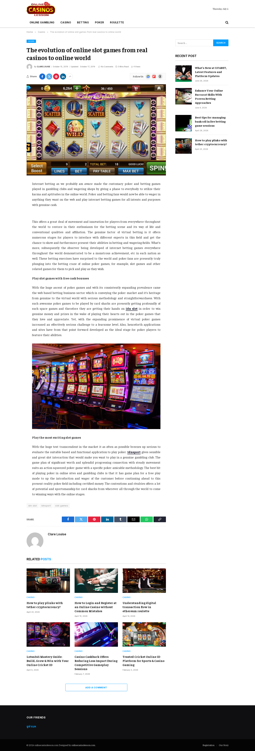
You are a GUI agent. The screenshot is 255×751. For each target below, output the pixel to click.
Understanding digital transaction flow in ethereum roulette (139, 607)
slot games (61, 505)
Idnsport (46, 505)
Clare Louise (43, 67)
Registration (208, 745)
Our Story (223, 745)
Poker (99, 22)
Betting (83, 22)
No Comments (105, 67)
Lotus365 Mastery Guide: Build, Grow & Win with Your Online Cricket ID (48, 661)
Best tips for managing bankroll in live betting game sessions (210, 121)
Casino (65, 22)
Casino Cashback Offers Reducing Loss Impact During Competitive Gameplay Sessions (96, 663)
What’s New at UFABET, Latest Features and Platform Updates (211, 72)
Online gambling (42, 22)
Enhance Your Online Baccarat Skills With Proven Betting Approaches (209, 96)
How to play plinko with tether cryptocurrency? (45, 605)
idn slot (32, 505)
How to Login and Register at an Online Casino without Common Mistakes (96, 607)
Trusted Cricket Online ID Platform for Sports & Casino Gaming (144, 661)
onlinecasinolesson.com (83, 745)
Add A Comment (96, 687)
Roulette (117, 22)
